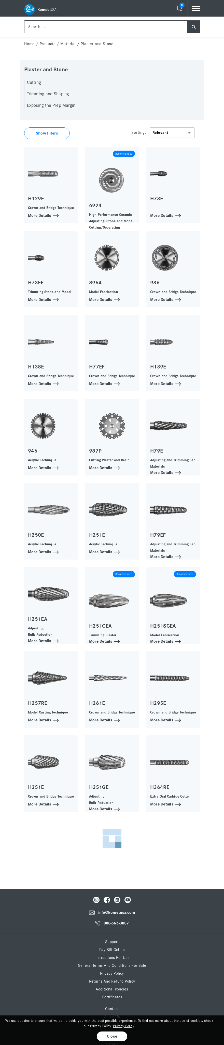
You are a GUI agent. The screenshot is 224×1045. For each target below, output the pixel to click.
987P (95, 451)
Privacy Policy (112, 973)
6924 (95, 205)
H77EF (97, 366)
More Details (39, 215)
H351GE (98, 787)
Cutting (34, 82)
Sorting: (138, 132)
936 (155, 282)
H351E (36, 787)
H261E (97, 703)
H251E (97, 535)
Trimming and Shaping (48, 94)
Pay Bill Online (112, 950)
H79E (156, 451)
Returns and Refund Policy (112, 981)
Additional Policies (112, 989)
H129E (36, 198)
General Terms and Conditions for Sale (112, 965)
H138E (36, 366)
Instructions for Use (112, 958)
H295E (158, 703)
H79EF (158, 535)
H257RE (37, 703)
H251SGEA (163, 626)
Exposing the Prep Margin (51, 105)
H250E (36, 535)
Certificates (112, 997)
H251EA (37, 619)
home (29, 44)
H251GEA (100, 626)
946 (32, 451)
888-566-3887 (116, 923)
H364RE (159, 787)
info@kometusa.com (116, 913)
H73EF (36, 282)
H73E (156, 198)
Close (112, 1036)
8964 (95, 282)
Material (68, 44)
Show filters (47, 133)
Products (47, 44)
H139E (158, 366)
